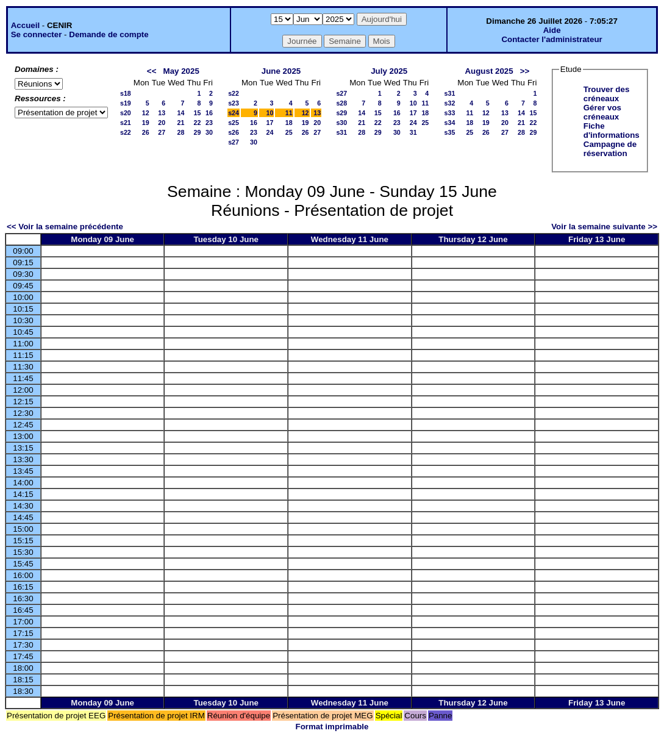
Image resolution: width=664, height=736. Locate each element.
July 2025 (389, 71)
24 (270, 132)
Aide (552, 30)
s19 (125, 103)
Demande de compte (108, 34)
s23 (233, 103)
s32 (449, 103)
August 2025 (489, 71)
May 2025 (181, 71)
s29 (341, 112)
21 (181, 122)
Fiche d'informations (612, 130)
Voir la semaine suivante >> (604, 226)
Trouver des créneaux (607, 94)
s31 (341, 132)
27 (161, 132)
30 (209, 132)
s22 (125, 132)
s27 (233, 142)
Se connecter (36, 34)
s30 (341, 122)
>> (525, 71)
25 (289, 132)
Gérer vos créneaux (602, 112)
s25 (233, 122)
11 (289, 112)
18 (289, 122)
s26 (233, 132)
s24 (233, 112)
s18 (125, 93)
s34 (449, 122)
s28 (341, 103)
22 (197, 122)
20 (161, 122)
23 (209, 122)
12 (145, 112)
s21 (125, 122)
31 (413, 132)
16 (209, 112)
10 (270, 112)
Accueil (25, 25)
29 (197, 132)
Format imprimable (332, 726)
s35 (449, 132)
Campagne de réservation (610, 149)
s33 (449, 112)
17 (270, 122)
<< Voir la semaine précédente (65, 226)
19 (145, 122)
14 (181, 112)
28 (181, 132)
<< (152, 71)
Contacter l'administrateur (551, 39)
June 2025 (281, 71)
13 (161, 112)
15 (197, 112)
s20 (125, 112)
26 (145, 132)
